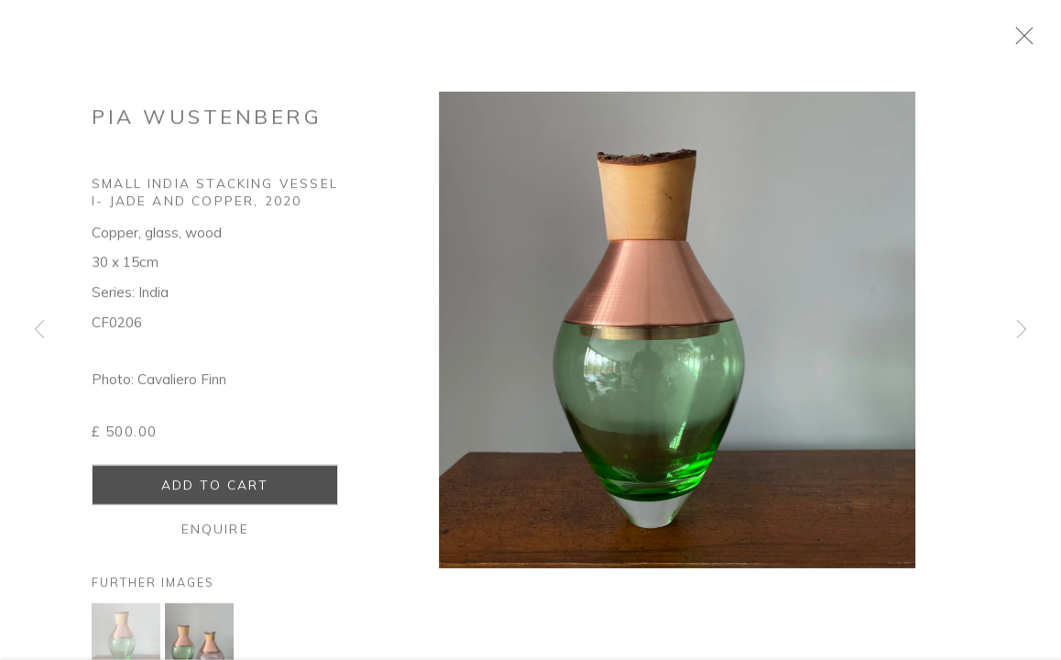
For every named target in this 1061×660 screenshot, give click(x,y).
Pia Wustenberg (207, 124)
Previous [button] (39, 330)
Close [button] (1038, 41)
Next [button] (1021, 330)
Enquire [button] (215, 536)
